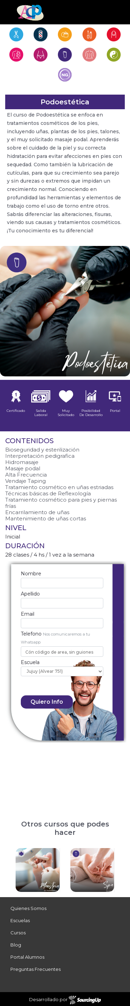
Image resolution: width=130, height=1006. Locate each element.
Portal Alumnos (27, 957)
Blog (15, 945)
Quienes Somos (28, 908)
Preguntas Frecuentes (35, 969)
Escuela (30, 662)
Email (27, 614)
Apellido (30, 594)
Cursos (18, 932)
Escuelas (20, 920)
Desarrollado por (65, 1000)
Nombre (31, 573)
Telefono (31, 634)
